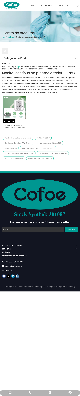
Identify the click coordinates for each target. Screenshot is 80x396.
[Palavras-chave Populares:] (5, 51)
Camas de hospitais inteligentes (40, 159)
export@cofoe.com (12, 266)
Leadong (72, 287)
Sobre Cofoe (46, 5)
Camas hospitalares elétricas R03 (48, 143)
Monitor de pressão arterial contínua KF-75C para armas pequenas (14, 126)
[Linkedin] (13, 276)
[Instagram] (17, 276)
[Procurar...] (43, 51)
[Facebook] (4, 276)
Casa (32, 5)
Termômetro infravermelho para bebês (53, 153)
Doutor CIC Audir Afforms (14, 159)
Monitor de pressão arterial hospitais (18, 138)
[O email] (33, 229)
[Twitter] (8, 276)
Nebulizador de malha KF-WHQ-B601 (18, 143)
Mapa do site (54, 287)
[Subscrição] (71, 229)
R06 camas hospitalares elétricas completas (38, 148)
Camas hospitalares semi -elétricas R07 (19, 153)
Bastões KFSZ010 (43, 138)
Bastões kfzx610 (11, 148)
